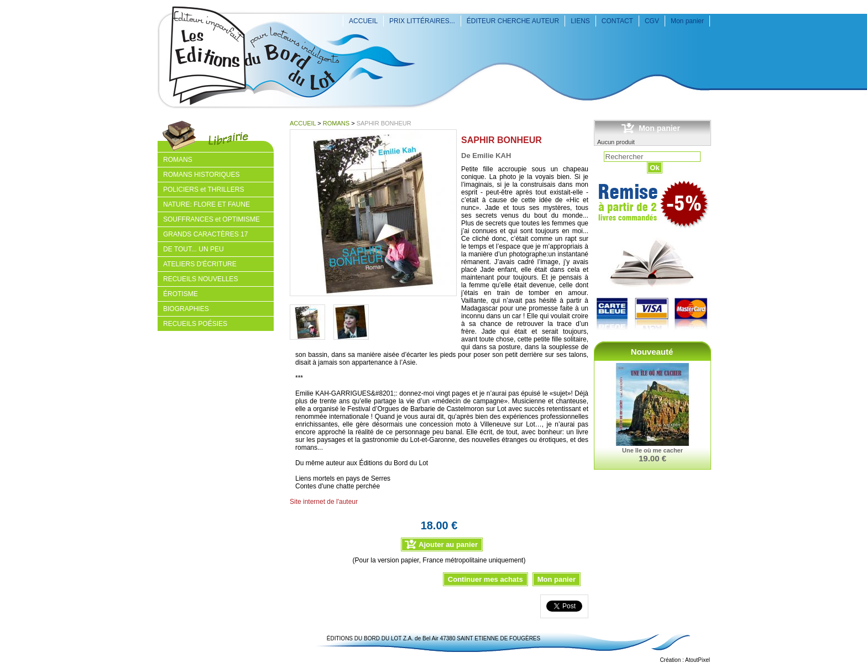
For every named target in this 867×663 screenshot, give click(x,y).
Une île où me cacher (652, 450)
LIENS (580, 21)
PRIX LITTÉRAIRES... (422, 21)
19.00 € (652, 458)
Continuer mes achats (485, 579)
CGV (652, 21)
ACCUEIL (363, 21)
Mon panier (687, 21)
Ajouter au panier (448, 544)
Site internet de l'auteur (324, 502)
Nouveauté (652, 351)
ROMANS (336, 123)
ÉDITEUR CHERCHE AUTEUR (513, 21)
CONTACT (617, 21)
